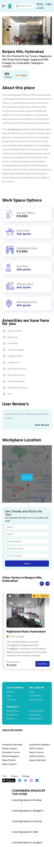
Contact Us (11, 699)
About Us (10, 692)
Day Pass (10, 718)
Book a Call (40, 6)
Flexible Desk (12, 715)
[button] (6, 41)
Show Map (27, 477)
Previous (42, 584)
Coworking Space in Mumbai (26, 800)
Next (47, 584)
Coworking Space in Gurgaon (27, 842)
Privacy (14, 776)
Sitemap (25, 776)
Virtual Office (35, 715)
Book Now (42, 663)
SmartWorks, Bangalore (39, 744)
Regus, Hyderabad (37, 760)
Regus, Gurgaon (9, 764)
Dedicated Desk (36, 711)
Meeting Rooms (36, 718)
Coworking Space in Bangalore (28, 810)
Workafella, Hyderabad (12, 744)
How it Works (35, 695)
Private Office (12, 711)
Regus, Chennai (36, 752)
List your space (36, 699)
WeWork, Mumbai (36, 756)
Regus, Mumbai (9, 760)
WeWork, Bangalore (11, 756)
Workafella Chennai (11, 752)
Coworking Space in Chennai (27, 821)
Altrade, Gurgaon (9, 748)
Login (48, 4)
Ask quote (24, 234)
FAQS (31, 692)
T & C (4, 776)
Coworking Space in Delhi (25, 831)
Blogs (8, 695)
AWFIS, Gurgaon (36, 748)
